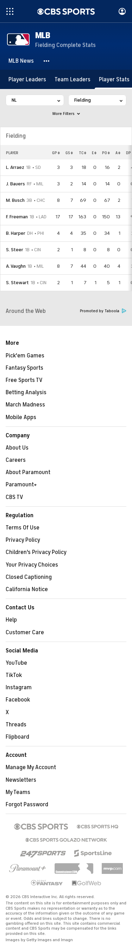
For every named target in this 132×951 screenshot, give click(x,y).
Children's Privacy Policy (36, 552)
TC (82, 152)
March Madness (25, 404)
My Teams (18, 792)
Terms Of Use (22, 527)
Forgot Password (27, 804)
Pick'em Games (25, 355)
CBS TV (14, 497)
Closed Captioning (29, 577)
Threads (16, 724)
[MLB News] (21, 61)
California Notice (27, 589)
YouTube (16, 662)
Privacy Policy (23, 539)
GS (69, 152)
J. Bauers (15, 184)
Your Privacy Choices (32, 564)
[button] (47, 61)
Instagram (19, 687)
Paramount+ (21, 484)
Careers (16, 460)
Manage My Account (31, 767)
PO (106, 152)
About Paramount (28, 472)
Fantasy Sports (24, 367)
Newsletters (21, 780)
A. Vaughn (16, 266)
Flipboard (17, 736)
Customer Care (25, 632)
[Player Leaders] (27, 79)
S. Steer (14, 250)
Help (11, 619)
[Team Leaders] (72, 79)
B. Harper (15, 233)
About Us (17, 447)
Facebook (18, 699)
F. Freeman (17, 217)
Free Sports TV (24, 380)
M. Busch (15, 200)
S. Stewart (17, 283)
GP (56, 152)
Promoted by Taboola (103, 311)
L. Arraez (15, 167)
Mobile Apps (21, 417)
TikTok (14, 675)
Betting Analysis (26, 392)
